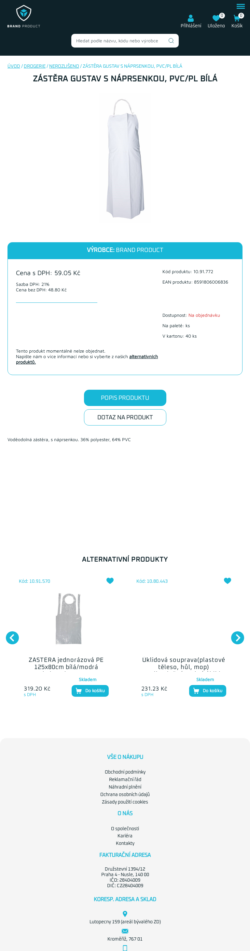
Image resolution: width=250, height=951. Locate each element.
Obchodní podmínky (125, 772)
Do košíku (90, 691)
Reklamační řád (125, 779)
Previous (9, 634)
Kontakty (125, 843)
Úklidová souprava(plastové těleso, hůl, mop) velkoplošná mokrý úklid (183, 667)
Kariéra (125, 836)
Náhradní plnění (125, 787)
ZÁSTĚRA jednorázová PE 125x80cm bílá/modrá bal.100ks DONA (66, 667)
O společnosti (125, 829)
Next (234, 634)
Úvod (13, 66)
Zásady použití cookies (125, 802)
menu (241, 6)
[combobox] (125, 41)
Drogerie (35, 66)
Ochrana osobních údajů (125, 794)
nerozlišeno (64, 66)
